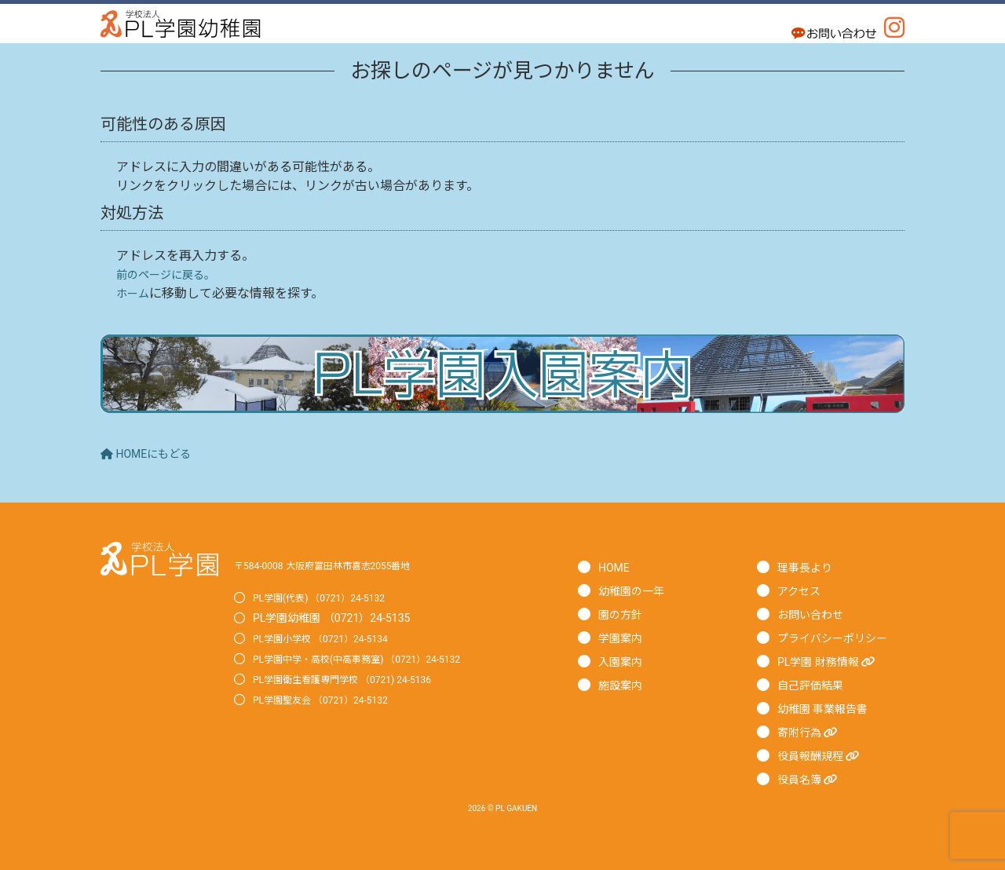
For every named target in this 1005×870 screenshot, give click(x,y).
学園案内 (623, 638)
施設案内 (623, 685)
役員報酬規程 (824, 755)
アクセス (802, 590)
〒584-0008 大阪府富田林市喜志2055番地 (337, 565)
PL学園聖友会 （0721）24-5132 (331, 699)
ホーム (135, 293)
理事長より (808, 567)
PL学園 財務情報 (833, 661)
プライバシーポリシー (840, 638)
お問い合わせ (815, 614)
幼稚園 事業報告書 (829, 708)
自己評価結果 (815, 685)
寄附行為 (811, 732)
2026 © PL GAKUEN (502, 807)
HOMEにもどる (151, 453)
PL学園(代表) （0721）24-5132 (330, 597)
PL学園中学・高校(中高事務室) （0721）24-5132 (374, 658)
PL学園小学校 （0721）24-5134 (331, 638)
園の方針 (623, 614)
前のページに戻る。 (172, 274)
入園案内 (623, 661)
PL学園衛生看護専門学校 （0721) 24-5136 (357, 679)
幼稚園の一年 (636, 590)
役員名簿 (811, 779)
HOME (616, 567)
